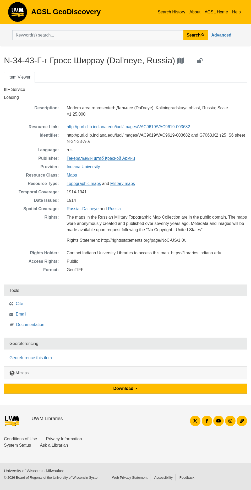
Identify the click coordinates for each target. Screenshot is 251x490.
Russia (114, 209)
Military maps (122, 183)
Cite (19, 303)
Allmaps (19, 373)
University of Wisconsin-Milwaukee (34, 470)
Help (236, 12)
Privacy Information (64, 439)
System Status (17, 445)
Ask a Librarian (54, 445)
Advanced (221, 35)
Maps (72, 175)
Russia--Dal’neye (83, 209)
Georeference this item (30, 357)
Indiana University (83, 166)
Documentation (27, 324)
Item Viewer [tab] (19, 77)
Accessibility (163, 477)
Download (124, 388)
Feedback (186, 477)
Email (21, 314)
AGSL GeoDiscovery (17, 13)
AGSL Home (216, 12)
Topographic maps (84, 183)
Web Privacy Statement (130, 477)
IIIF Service (14, 89)
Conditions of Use (20, 439)
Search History (171, 12)
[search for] (97, 35)
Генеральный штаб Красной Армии (101, 158)
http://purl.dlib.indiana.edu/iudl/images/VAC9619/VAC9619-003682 (128, 127)
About (194, 12)
